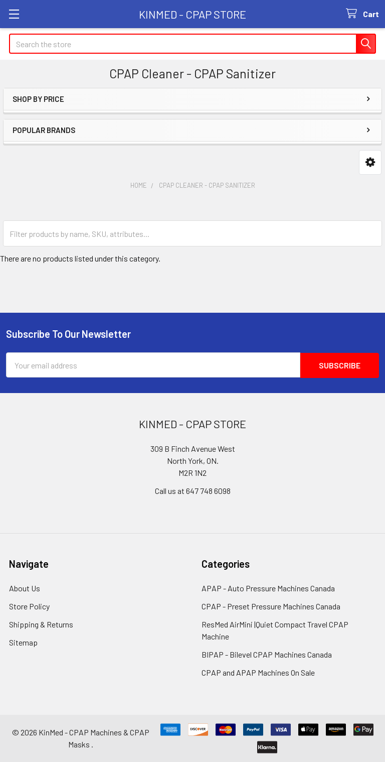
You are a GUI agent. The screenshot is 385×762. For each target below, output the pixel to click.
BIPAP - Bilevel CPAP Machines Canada (267, 654)
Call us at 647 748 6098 (193, 490)
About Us (24, 588)
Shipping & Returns (41, 624)
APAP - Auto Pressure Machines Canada (268, 588)
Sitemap (23, 642)
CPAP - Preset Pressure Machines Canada (271, 606)
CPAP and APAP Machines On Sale (258, 672)
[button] (370, 162)
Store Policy (29, 606)
